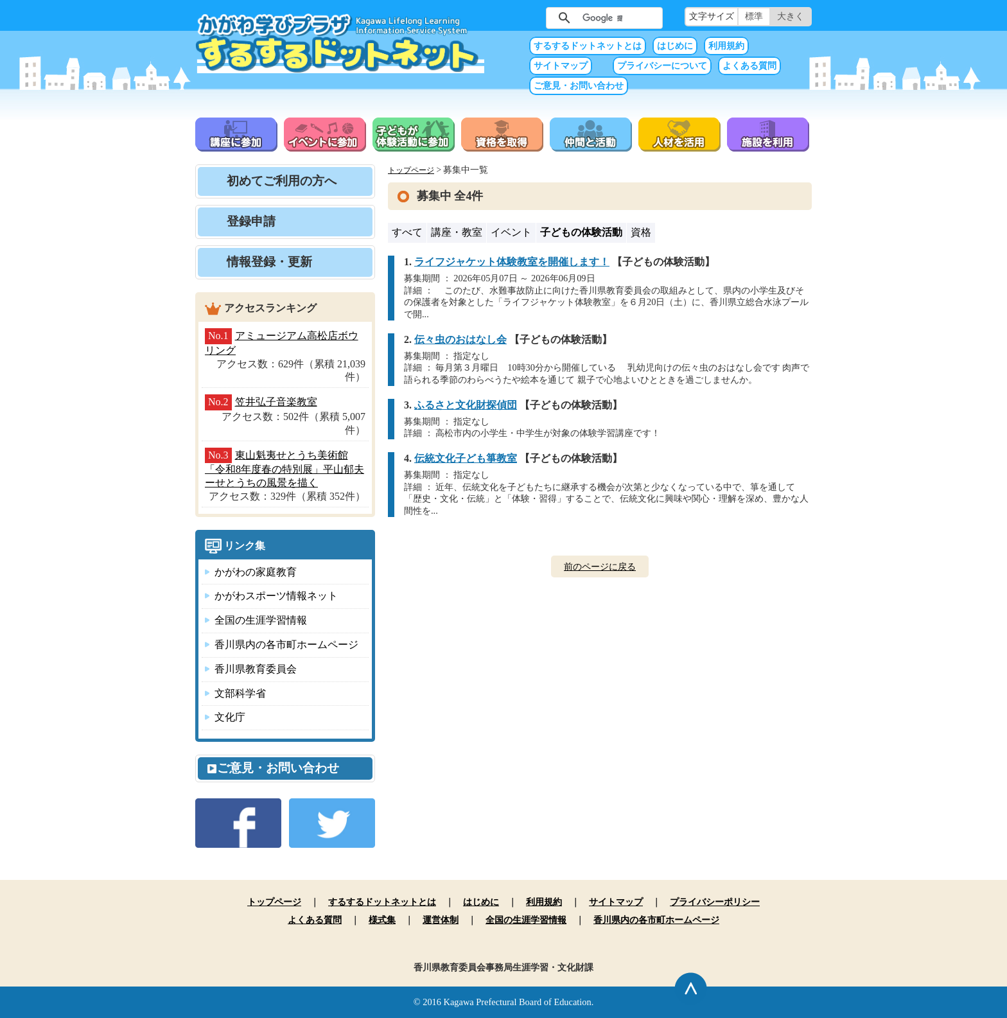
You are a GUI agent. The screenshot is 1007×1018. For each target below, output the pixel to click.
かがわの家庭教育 (256, 571)
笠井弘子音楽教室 (276, 401)
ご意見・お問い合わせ (579, 86)
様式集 (382, 920)
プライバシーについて (662, 66)
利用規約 (726, 46)
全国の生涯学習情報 (261, 620)
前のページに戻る (600, 566)
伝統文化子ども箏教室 (465, 458)
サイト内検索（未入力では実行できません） (525, 16)
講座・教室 (456, 232)
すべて (407, 232)
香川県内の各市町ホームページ (286, 644)
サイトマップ (561, 66)
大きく (790, 16)
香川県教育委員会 (256, 668)
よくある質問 (749, 66)
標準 (754, 16)
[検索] (602, 18)
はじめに (675, 46)
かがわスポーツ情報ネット (276, 595)
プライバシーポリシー (715, 902)
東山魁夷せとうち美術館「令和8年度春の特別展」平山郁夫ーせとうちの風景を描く (284, 469)
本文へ (503, 0)
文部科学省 (240, 693)
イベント (511, 232)
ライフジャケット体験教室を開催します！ (511, 261)
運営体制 (441, 920)
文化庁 (230, 717)
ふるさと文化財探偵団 (465, 404)
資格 (641, 232)
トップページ (411, 170)
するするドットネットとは (588, 46)
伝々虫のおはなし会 (460, 339)
